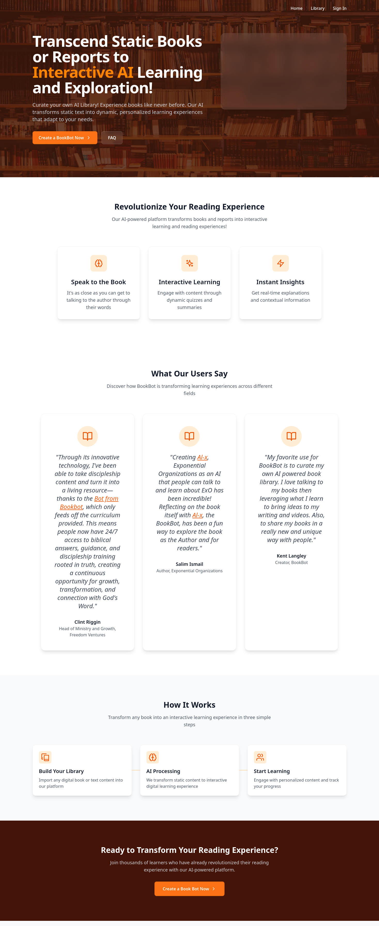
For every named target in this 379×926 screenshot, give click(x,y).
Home (297, 8)
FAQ (112, 138)
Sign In (340, 8)
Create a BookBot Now (65, 138)
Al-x (202, 456)
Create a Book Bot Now (189, 889)
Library (318, 8)
